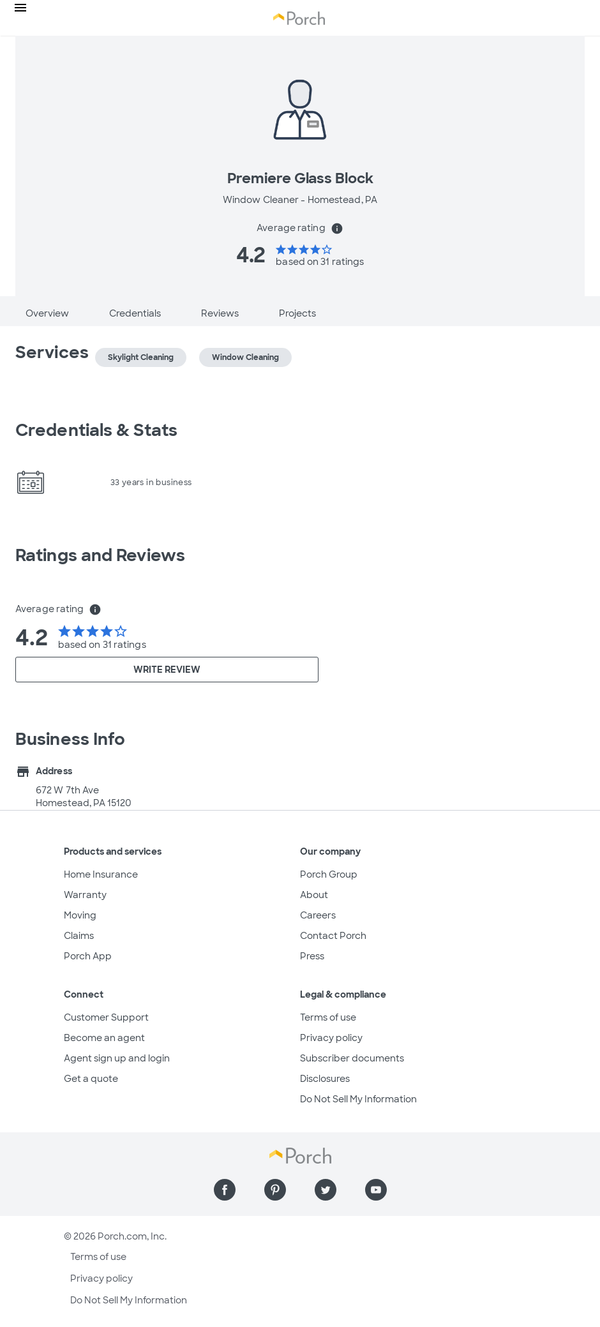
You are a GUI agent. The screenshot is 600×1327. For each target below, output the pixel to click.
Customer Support (106, 1017)
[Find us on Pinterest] (275, 1190)
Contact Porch (333, 935)
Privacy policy (331, 1038)
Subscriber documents (352, 1058)
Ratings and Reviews (100, 555)
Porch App (88, 956)
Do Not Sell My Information (358, 1099)
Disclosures (325, 1078)
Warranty (85, 895)
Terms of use (328, 1017)
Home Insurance (101, 874)
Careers (318, 915)
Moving (80, 915)
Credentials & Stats (96, 430)
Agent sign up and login (117, 1058)
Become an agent (104, 1038)
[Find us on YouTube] (376, 1190)
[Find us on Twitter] (325, 1190)
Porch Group (328, 874)
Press (312, 956)
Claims (79, 935)
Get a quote (91, 1078)
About (314, 895)
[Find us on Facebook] (225, 1190)
